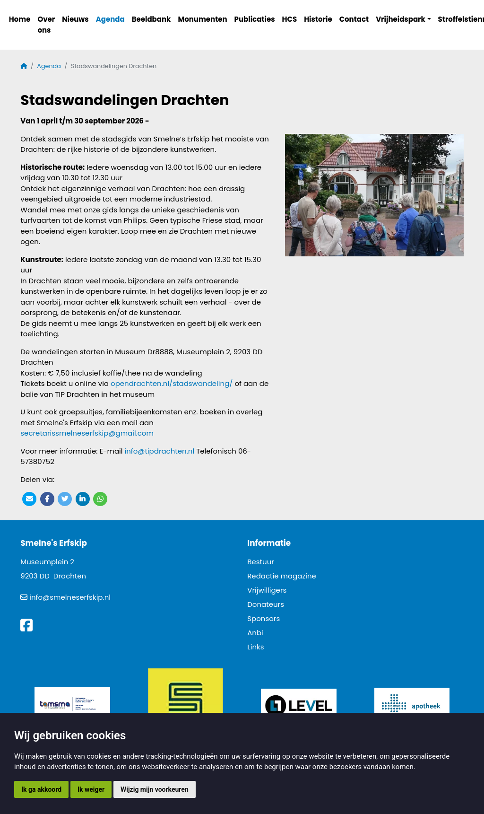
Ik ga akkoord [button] (41, 789)
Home (20, 19)
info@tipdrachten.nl (159, 451)
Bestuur (260, 562)
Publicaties (254, 19)
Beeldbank (151, 19)
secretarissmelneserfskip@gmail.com (87, 433)
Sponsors (263, 618)
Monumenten (202, 19)
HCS (289, 19)
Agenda (110, 19)
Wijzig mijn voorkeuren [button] (155, 789)
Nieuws (75, 19)
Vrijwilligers (266, 590)
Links (255, 647)
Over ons (46, 24)
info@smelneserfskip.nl (70, 597)
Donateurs (265, 604)
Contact (354, 19)
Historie (318, 19)
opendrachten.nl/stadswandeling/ (172, 383)
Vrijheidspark (400, 19)
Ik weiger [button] (91, 789)
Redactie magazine (281, 576)
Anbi (255, 633)
